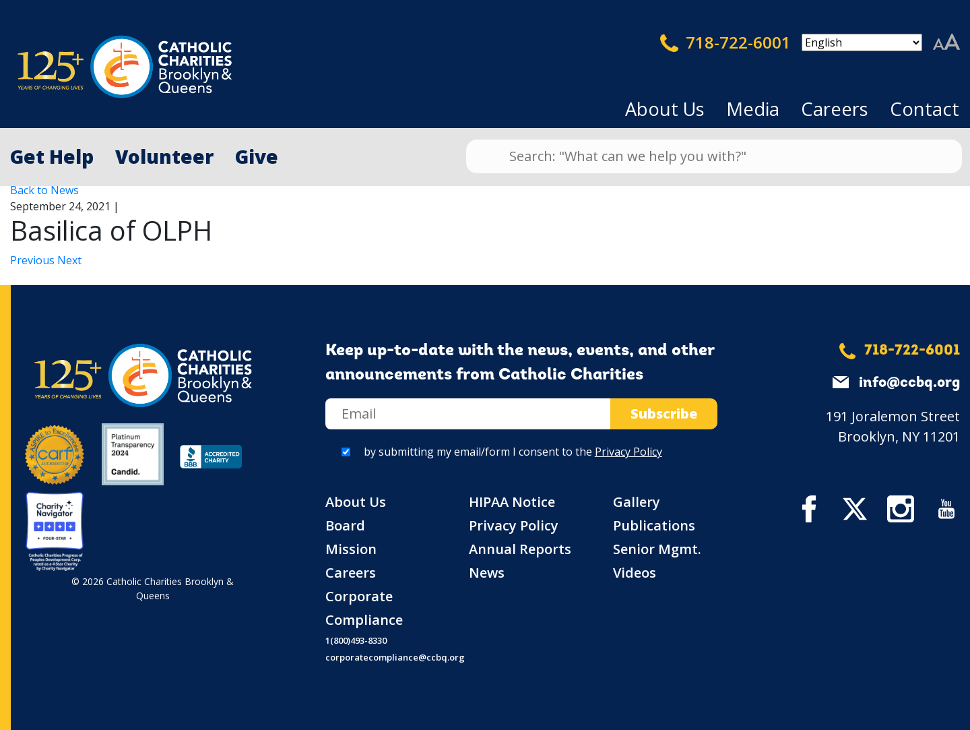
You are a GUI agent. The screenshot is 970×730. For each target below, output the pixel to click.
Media (752, 108)
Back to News (44, 190)
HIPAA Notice (512, 502)
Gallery (636, 502)
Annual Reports (520, 549)
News (487, 573)
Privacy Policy (628, 451)
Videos (634, 573)
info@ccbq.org (909, 383)
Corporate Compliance (364, 608)
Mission (351, 549)
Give (256, 156)
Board (345, 525)
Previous (33, 260)
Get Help (52, 156)
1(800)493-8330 (356, 640)
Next (69, 260)
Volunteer (164, 156)
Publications (654, 525)
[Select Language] (862, 42)
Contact (924, 108)
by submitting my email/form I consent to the (513, 451)
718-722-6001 (725, 42)
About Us (665, 108)
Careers (834, 108)
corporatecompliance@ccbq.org (395, 657)
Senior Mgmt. (657, 549)
